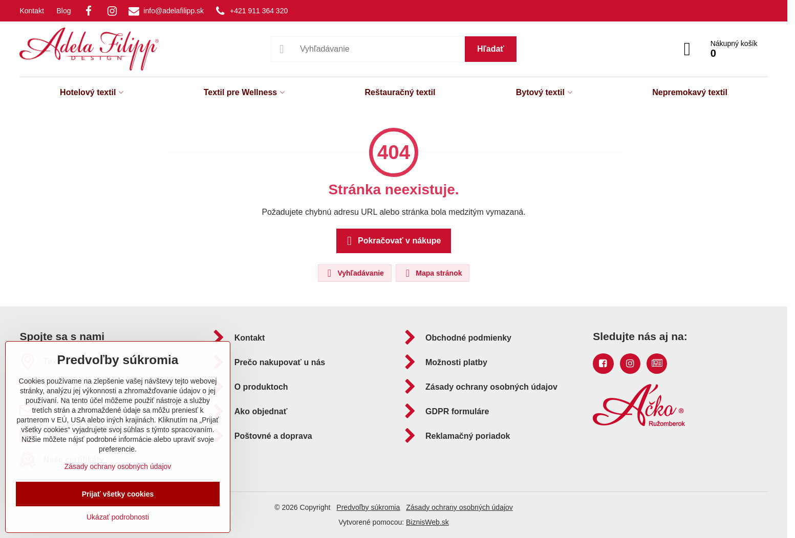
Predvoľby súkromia (368, 507)
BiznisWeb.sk (427, 522)
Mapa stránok (432, 273)
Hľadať (490, 48)
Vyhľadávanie (354, 273)
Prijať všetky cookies (118, 494)
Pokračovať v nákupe (392, 241)
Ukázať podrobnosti (118, 517)
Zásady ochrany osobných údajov (459, 507)
